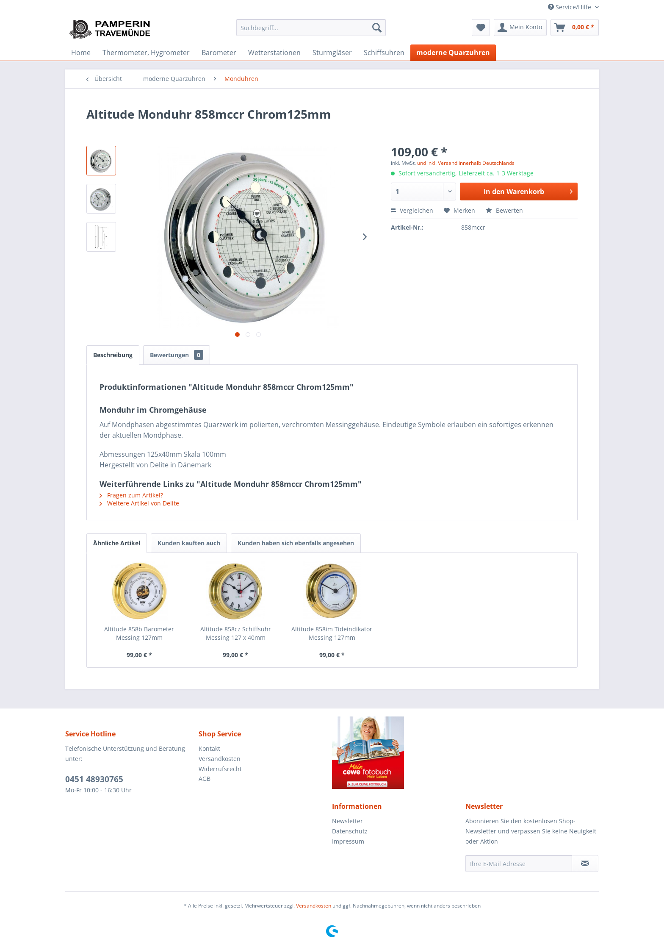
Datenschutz (350, 831)
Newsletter (347, 821)
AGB (204, 779)
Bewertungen (176, 355)
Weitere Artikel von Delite (139, 503)
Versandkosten (220, 759)
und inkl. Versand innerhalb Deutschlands (466, 163)
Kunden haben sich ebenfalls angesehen (296, 543)
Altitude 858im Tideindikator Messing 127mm (331, 633)
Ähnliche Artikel (116, 543)
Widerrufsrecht (220, 769)
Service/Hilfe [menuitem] (570, 7)
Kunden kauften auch (189, 543)
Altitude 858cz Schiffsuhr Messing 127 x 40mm (235, 633)
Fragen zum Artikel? (131, 495)
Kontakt (209, 748)
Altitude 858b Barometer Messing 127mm (139, 633)
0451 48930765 (94, 779)
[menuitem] (311, 27)
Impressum (348, 841)
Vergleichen (412, 210)
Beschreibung (113, 355)
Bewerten (504, 210)
